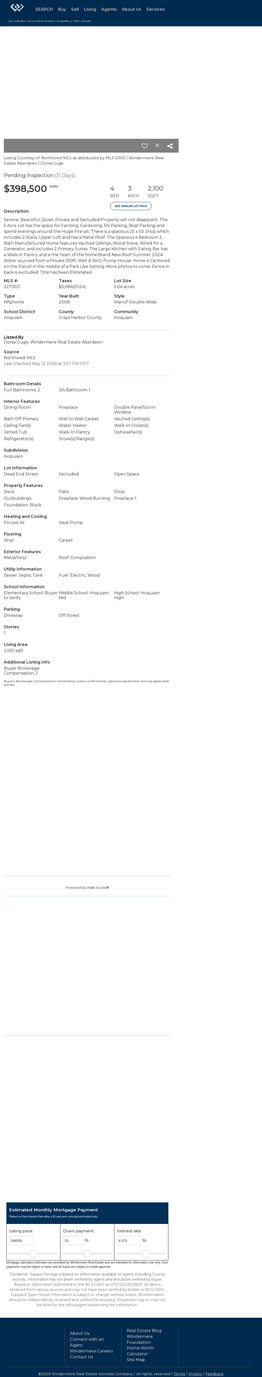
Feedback (214, 1374)
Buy (62, 9)
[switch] (144, 146)
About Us (131, 9)
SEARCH (44, 9)
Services (155, 9)
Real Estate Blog (144, 1330)
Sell (75, 9)
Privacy (195, 1374)
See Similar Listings (131, 206)
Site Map (136, 1359)
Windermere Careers (91, 1351)
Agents (109, 9)
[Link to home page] (17, 10)
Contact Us (81, 1357)
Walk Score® (98, 887)
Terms (179, 1374)
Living (90, 9)
